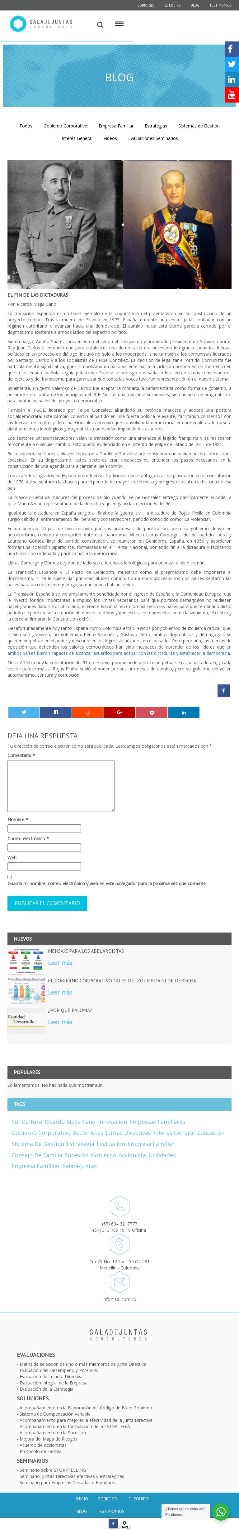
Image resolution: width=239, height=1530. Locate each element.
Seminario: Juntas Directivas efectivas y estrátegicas (72, 1476)
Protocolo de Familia (41, 1451)
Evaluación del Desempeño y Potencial (59, 1370)
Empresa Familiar (116, 126)
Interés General (77, 138)
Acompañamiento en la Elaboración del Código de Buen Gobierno (86, 1408)
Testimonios (220, 5)
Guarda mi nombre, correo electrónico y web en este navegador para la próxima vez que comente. (107, 883)
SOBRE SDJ (146, 5)
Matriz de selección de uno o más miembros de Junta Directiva (83, 1364)
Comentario (21, 755)
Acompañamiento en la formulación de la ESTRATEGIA (75, 1426)
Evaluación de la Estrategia (46, 1389)
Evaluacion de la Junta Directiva (51, 1376)
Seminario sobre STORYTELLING (53, 1470)
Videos (110, 138)
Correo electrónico (28, 839)
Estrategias (156, 126)
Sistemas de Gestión (199, 126)
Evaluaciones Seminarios (153, 138)
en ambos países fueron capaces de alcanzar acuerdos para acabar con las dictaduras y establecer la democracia (119, 650)
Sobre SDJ (108, 1499)
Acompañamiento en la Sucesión (53, 1433)
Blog (195, 5)
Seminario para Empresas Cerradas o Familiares (68, 1482)
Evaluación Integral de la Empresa (53, 1383)
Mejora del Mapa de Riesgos (48, 1439)
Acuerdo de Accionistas (43, 1445)
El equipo (172, 5)
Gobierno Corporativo (65, 126)
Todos (25, 126)
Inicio (82, 1499)
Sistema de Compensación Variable (55, 1414)
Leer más (60, 962)
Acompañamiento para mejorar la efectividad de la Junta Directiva (86, 1420)
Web (11, 858)
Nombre (17, 820)
